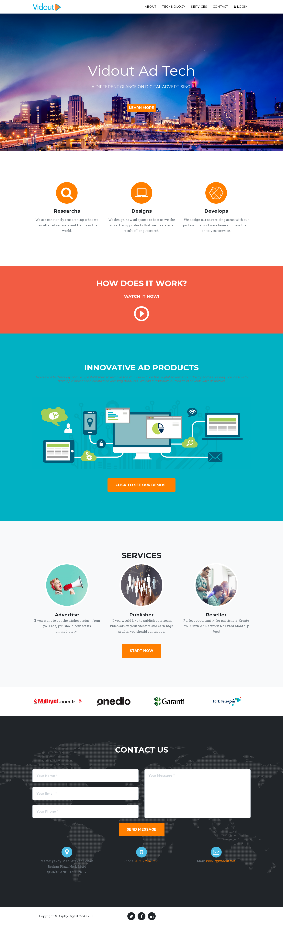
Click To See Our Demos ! (141, 485)
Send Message (141, 829)
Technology (173, 7)
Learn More (141, 108)
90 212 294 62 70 (147, 861)
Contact (220, 7)
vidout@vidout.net (220, 861)
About (150, 7)
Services (199, 7)
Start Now (141, 651)
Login (241, 7)
